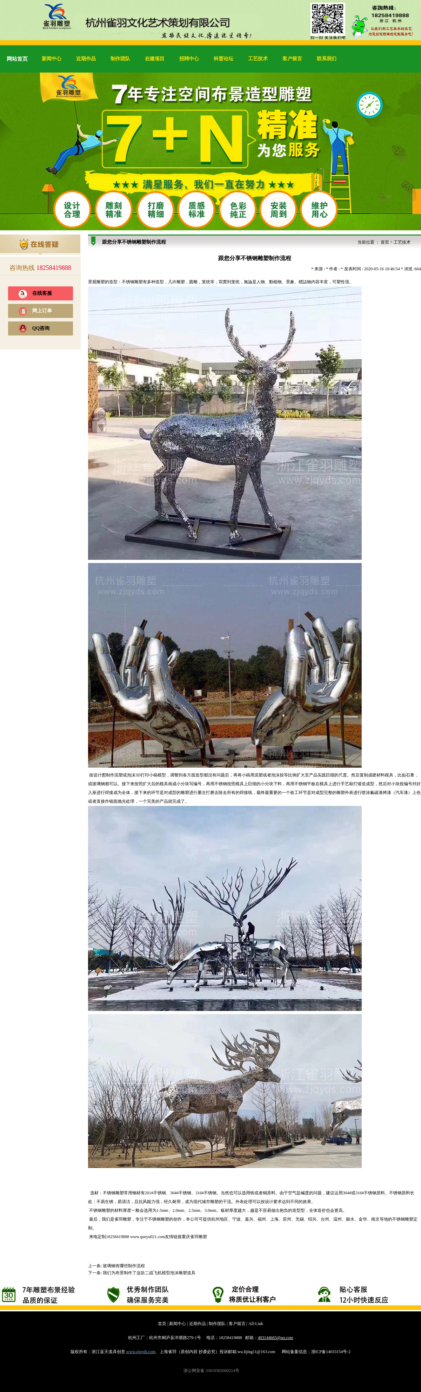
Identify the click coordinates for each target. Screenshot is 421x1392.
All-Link (255, 1323)
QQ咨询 (41, 328)
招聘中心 (189, 58)
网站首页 (17, 59)
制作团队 (120, 58)
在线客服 (42, 293)
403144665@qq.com (275, 1337)
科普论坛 (223, 58)
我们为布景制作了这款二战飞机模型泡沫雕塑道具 (149, 1272)
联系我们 (326, 58)
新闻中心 (51, 58)
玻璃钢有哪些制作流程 (124, 1265)
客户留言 (292, 58)
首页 (385, 242)
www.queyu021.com (147, 1236)
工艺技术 (258, 58)
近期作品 (86, 58)
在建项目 (155, 58)
